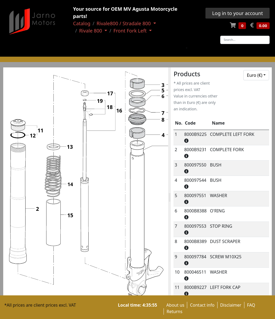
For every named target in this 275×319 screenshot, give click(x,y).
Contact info (202, 305)
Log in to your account (237, 13)
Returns (174, 311)
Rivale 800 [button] (91, 30)
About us (175, 305)
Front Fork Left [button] (130, 30)
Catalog (82, 23)
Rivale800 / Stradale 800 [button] (124, 23)
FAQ (251, 305)
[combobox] (256, 75)
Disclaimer (230, 305)
